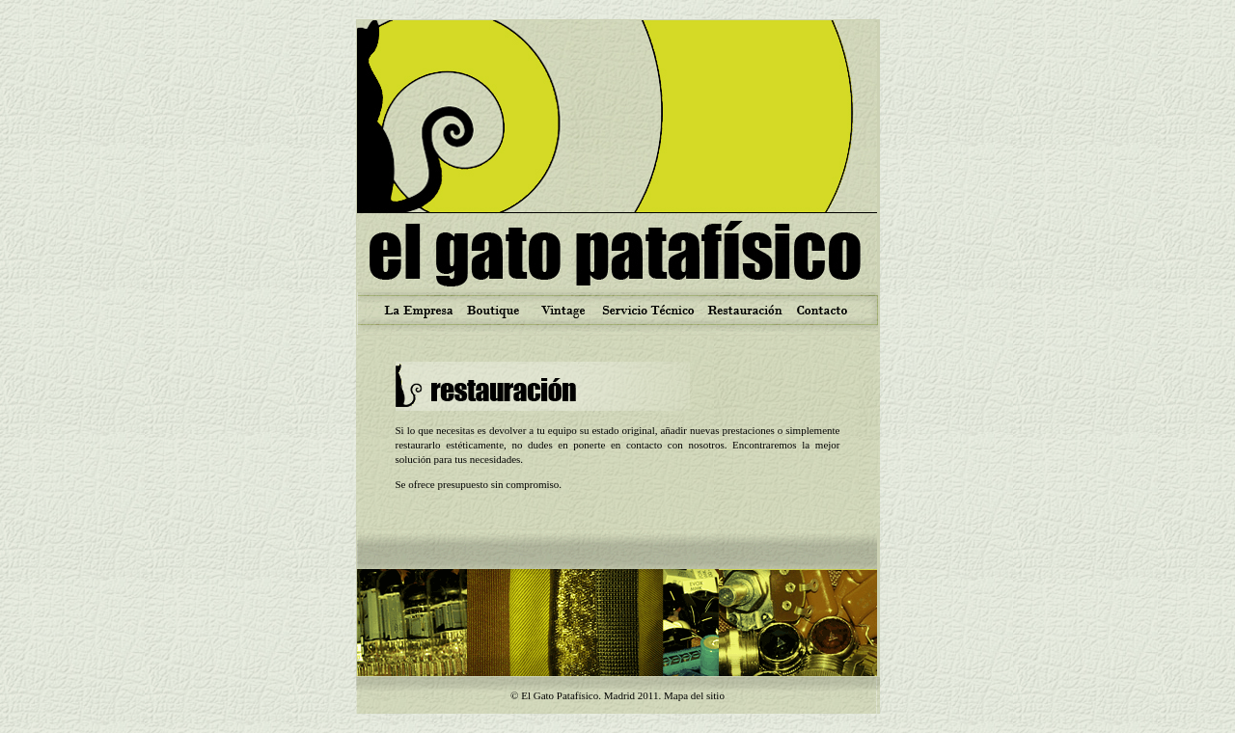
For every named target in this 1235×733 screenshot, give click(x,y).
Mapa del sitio (694, 695)
